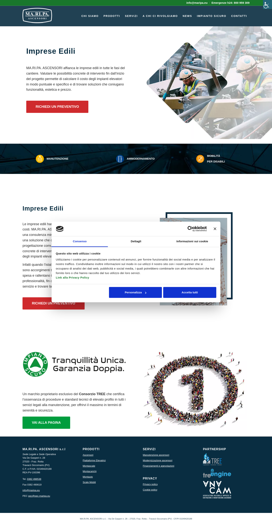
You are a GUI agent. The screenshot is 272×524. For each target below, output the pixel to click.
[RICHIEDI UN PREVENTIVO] (57, 107)
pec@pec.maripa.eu (39, 496)
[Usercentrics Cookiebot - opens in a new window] (190, 229)
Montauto (88, 476)
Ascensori (88, 455)
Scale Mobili (89, 482)
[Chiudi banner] (215, 228)
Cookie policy (150, 489)
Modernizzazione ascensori (157, 460)
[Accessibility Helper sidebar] (267, 4)
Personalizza (135, 292)
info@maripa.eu (31, 490)
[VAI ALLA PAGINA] (46, 423)
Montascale (89, 465)
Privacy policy (150, 484)
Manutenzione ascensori (156, 455)
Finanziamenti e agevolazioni (158, 465)
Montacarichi (90, 471)
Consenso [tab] (79, 241)
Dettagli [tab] (136, 241)
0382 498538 (34, 479)
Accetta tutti (190, 292)
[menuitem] (197, 3)
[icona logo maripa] (37, 18)
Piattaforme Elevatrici (94, 460)
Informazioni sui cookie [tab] (192, 241)
